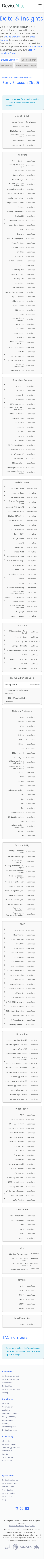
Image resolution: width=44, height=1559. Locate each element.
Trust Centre (7, 1457)
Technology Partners (11, 1447)
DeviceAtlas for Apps (11, 1379)
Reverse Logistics (9, 1427)
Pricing (5, 1392)
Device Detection (9, 1483)
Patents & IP (7, 1451)
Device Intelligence (10, 1480)
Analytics (6, 1410)
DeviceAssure (7, 1383)
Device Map (7, 1386)
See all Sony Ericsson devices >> (17, 77)
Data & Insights (8, 1493)
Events (5, 1454)
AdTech (5, 1403)
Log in (8, 99)
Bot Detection (8, 1486)
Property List (36, 46)
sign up (17, 99)
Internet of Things (9, 1413)
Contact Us (7, 1461)
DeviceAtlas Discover (11, 1389)
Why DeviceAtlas (9, 1444)
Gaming (5, 1423)
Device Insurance (9, 1430)
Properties (6, 65)
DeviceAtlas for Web (10, 1376)
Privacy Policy (30, 1526)
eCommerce (7, 1420)
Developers (7, 1496)
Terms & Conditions (16, 1526)
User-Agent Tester (26, 65)
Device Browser (12, 36)
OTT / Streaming (9, 1417)
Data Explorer (29, 59)
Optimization (7, 1407)
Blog (4, 1500)
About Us (6, 1441)
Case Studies (7, 1490)
